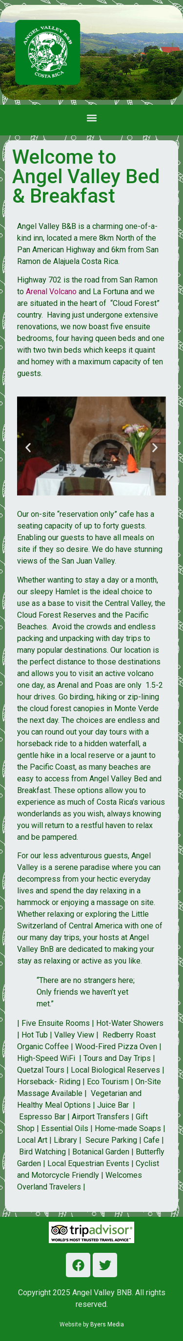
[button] (91, 118)
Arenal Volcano (51, 291)
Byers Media (107, 1324)
